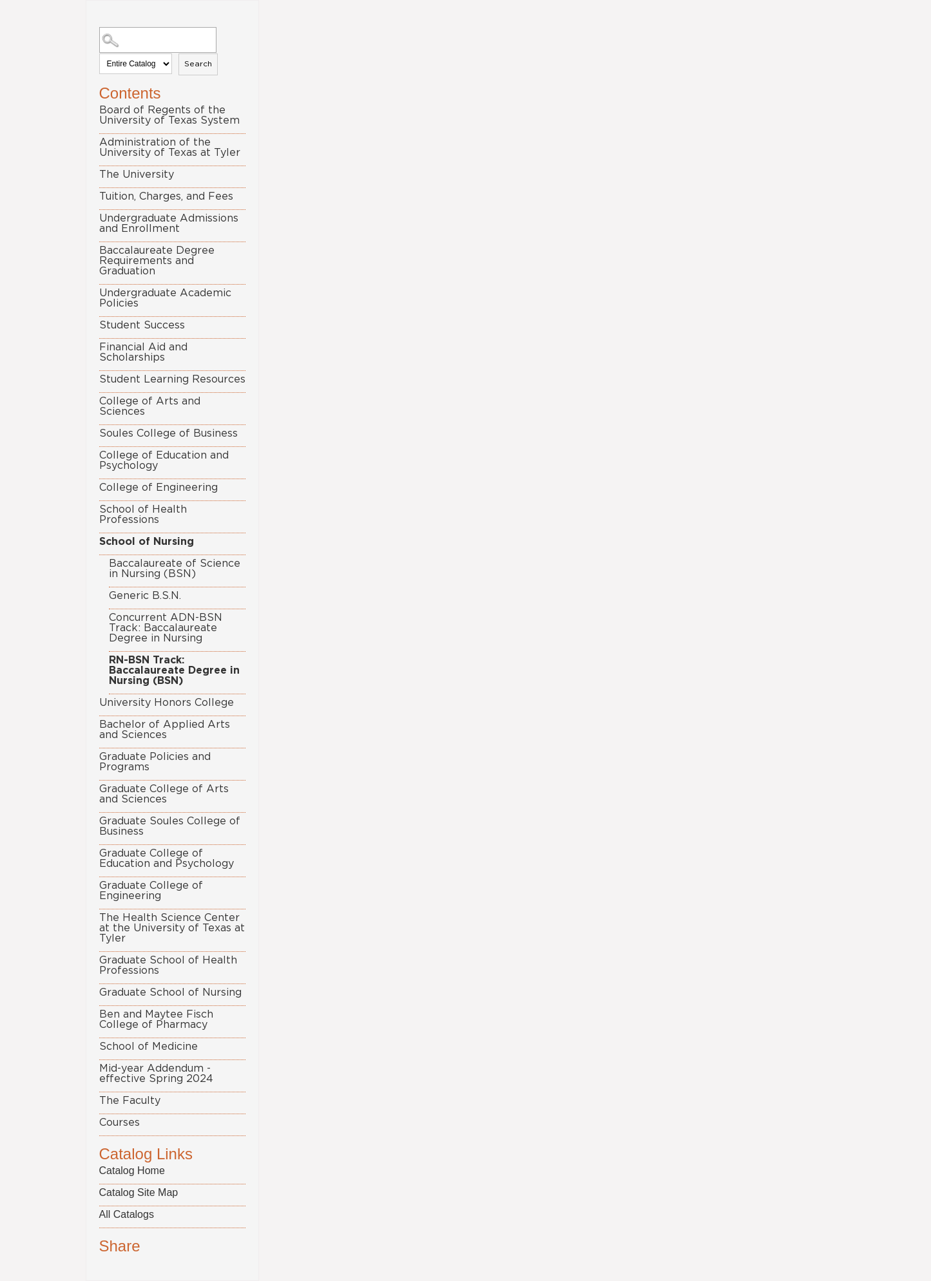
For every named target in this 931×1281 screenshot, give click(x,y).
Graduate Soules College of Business (169, 826)
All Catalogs (126, 1214)
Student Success (142, 325)
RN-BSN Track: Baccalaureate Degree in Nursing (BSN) (174, 670)
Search (198, 64)
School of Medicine (148, 1046)
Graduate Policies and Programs (155, 762)
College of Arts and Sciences (149, 406)
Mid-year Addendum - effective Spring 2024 (156, 1073)
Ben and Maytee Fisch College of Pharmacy (156, 1019)
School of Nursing (146, 541)
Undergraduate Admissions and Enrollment (168, 223)
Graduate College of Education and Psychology (166, 858)
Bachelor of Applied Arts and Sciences (164, 729)
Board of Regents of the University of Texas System (169, 115)
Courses (119, 1122)
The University (136, 174)
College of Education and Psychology (164, 460)
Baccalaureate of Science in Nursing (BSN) (174, 568)
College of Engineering (158, 487)
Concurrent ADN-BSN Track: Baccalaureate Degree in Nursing (165, 627)
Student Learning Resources (172, 379)
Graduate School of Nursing (170, 992)
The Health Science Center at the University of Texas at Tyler (172, 928)
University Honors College (166, 702)
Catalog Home (132, 1170)
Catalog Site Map (138, 1192)
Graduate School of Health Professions (168, 965)
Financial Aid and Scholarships (143, 352)
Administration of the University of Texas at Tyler (169, 147)
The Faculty (129, 1101)
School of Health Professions (143, 514)
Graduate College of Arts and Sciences (164, 794)
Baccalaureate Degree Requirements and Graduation (157, 260)
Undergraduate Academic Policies (165, 298)
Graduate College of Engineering (151, 890)
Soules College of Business (168, 433)
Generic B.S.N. (145, 596)
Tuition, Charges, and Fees (166, 196)
